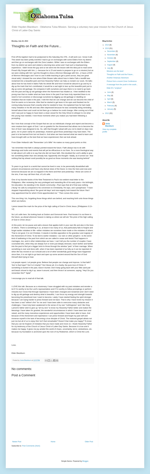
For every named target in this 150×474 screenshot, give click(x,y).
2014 (107, 45)
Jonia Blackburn (109, 125)
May (109, 96)
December (111, 51)
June (109, 92)
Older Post (89, 442)
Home (53, 442)
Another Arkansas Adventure (118, 78)
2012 (107, 113)
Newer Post (16, 442)
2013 (107, 48)
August (110, 65)
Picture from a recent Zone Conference (122, 81)
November (111, 55)
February (111, 106)
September (111, 61)
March (109, 102)
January (110, 109)
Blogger (85, 461)
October (110, 58)
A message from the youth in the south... (122, 85)
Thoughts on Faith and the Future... (120, 74)
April (109, 99)
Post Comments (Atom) (31, 446)
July (109, 68)
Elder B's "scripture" (114, 88)
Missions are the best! (115, 71)
